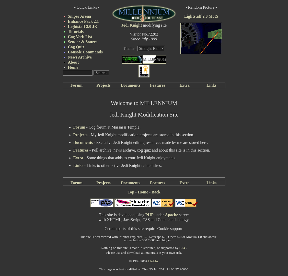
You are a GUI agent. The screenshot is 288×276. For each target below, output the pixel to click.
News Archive (80, 57)
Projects (103, 85)
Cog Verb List (80, 36)
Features (157, 85)
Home (73, 67)
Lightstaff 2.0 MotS (201, 16)
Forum (77, 85)
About (73, 62)
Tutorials (76, 31)
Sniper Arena (79, 16)
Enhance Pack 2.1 (83, 21)
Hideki (153, 261)
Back (156, 192)
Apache (171, 215)
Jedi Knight (131, 25)
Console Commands (85, 52)
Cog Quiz (76, 47)
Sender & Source (83, 42)
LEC (182, 248)
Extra (185, 85)
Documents (130, 85)
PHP (149, 215)
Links (211, 85)
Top (131, 192)
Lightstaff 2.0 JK (83, 26)
